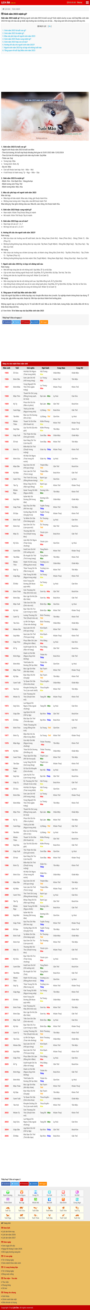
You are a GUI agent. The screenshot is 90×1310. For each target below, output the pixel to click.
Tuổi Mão (49, 1210)
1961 (7, 623)
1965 (7, 648)
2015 (7, 999)
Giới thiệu (5, 1296)
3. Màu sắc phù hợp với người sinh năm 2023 (18, 36)
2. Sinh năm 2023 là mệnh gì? (13, 33)
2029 (7, 1092)
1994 (7, 851)
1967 (7, 663)
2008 (7, 949)
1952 (7, 563)
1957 (7, 597)
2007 (7, 942)
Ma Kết (49, 1202)
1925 (7, 373)
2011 (7, 973)
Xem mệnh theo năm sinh (11, 1263)
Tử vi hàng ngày (7, 1260)
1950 (7, 550)
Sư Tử (63, 1195)
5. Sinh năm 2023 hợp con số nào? (15, 41)
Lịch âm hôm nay (8, 1231)
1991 (7, 832)
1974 (7, 713)
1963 (7, 635)
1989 (7, 819)
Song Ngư (77, 1202)
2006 (7, 935)
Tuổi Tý (7, 1210)
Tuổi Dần (35, 1210)
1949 (7, 543)
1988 (7, 812)
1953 (7, 569)
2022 (7, 1045)
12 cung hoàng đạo (9, 1267)
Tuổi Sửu (21, 1210)
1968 (7, 670)
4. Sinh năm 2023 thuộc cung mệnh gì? (16, 39)
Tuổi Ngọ (7, 1218)
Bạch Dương (7, 1195)
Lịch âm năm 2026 (8, 1234)
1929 (7, 403)
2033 (7, 1121)
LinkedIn (35, 322)
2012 (7, 979)
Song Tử (35, 1195)
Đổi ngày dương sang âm (10, 1252)
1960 (7, 616)
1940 (7, 479)
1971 (7, 689)
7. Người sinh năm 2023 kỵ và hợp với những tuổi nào (22, 47)
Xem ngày (6, 1242)
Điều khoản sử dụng (9, 1302)
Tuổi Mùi (21, 1218)
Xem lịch (5, 1228)
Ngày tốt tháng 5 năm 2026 (11, 1248)
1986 (7, 795)
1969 (7, 676)
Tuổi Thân (35, 1218)
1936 (7, 449)
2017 (7, 1013)
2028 (7, 1086)
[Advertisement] (45, 72)
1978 (7, 743)
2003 (7, 915)
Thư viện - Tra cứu (9, 1278)
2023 (7, 1051)
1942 (7, 491)
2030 (7, 1098)
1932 (7, 422)
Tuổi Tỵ (77, 1210)
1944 (7, 507)
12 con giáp (6, 1256)
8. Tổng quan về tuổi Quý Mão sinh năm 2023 (18, 50)
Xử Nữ (77, 1195)
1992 (7, 838)
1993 (7, 845)
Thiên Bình (8, 1202)
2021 (7, 1039)
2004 (7, 923)
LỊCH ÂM (8, 2)
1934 (7, 435)
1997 (7, 874)
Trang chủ (6, 1223)
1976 (7, 727)
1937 (7, 458)
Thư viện (5, 1282)
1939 (7, 472)
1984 (7, 782)
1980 (7, 757)
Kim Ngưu (21, 1195)
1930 (7, 410)
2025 (7, 1064)
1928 (7, 396)
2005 (7, 929)
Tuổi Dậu (49, 1218)
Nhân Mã (35, 1202)
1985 (7, 788)
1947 (7, 526)
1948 (7, 533)
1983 (7, 776)
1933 (7, 429)
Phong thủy (6, 1285)
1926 (7, 379)
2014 (7, 992)
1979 (7, 751)
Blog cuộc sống (7, 1274)
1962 (7, 629)
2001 (7, 901)
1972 (7, 696)
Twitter (16, 322)
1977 (7, 735)
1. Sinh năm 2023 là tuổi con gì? (14, 30)
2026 (7, 1072)
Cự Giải (49, 1195)
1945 (7, 513)
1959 (7, 610)
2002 (7, 907)
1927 (7, 387)
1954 (7, 576)
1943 (7, 499)
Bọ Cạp (21, 1202)
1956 (7, 591)
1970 (7, 682)
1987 (7, 803)
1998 (7, 882)
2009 (7, 959)
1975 (7, 720)
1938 (7, 466)
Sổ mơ (4, 1288)
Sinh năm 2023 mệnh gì (10, 18)
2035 (7, 1136)
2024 (7, 1058)
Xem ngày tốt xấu (8, 1245)
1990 (7, 826)
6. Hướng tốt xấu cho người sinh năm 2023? (18, 44)
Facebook (7, 322)
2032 (7, 1112)
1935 (7, 441)
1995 (7, 857)
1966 (7, 656)
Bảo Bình (63, 1202)
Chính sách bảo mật (9, 1299)
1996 (7, 865)
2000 (7, 895)
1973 (7, 706)
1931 (7, 416)
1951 (7, 557)
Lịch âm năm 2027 (8, 1237)
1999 (7, 888)
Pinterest (25, 322)
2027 (7, 1079)
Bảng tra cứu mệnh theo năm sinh (15, 363)
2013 (7, 985)
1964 (7, 642)
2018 (7, 1020)
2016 (7, 1007)
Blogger (44, 322)
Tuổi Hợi (77, 1218)
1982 (7, 770)
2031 (7, 1105)
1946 (7, 519)
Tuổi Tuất (63, 1218)
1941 (7, 485)
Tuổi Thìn (63, 1210)
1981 (7, 763)
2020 (7, 1032)
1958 (7, 604)
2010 (7, 966)
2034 (7, 1129)
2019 (7, 1026)
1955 (7, 583)
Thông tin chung (8, 1292)
